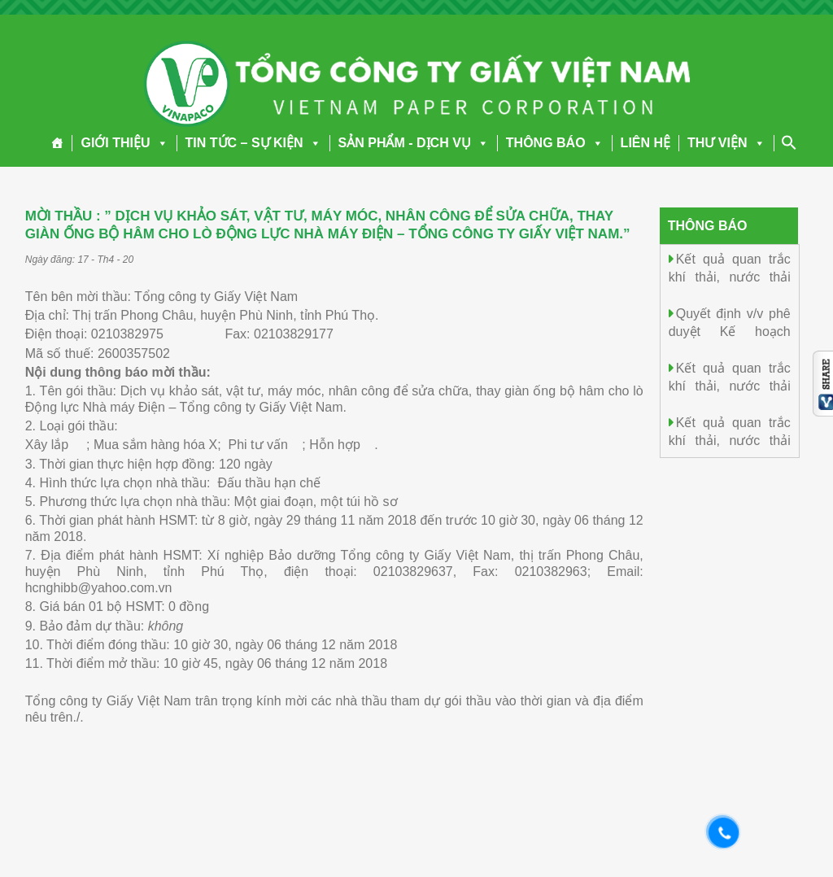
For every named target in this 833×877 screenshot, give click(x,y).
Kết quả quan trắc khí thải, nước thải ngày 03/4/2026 (730, 440)
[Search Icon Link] (789, 142)
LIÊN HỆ (645, 143)
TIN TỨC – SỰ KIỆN (253, 143)
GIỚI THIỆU (124, 143)
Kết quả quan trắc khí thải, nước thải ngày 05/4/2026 (730, 276)
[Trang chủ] (57, 143)
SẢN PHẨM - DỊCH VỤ (413, 143)
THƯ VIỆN (726, 143)
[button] (159, 143)
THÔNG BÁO (555, 143)
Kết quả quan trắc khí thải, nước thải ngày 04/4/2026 (730, 385)
